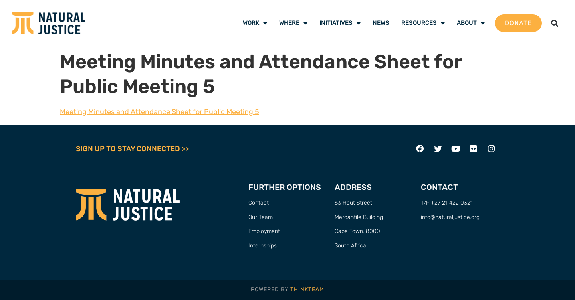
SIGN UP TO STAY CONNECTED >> (132, 148)
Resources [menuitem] (423, 22)
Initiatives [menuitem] (340, 22)
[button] (554, 23)
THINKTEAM (307, 289)
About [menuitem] (471, 22)
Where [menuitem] (293, 22)
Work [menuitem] (255, 22)
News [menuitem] (381, 22)
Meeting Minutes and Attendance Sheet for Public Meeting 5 (159, 111)
